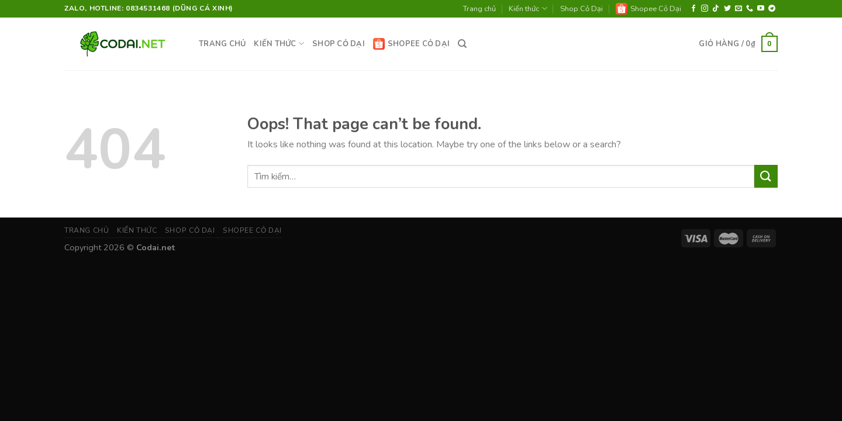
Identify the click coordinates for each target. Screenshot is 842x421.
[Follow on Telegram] (771, 9)
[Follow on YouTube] (760, 9)
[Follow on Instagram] (704, 9)
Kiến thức (528, 8)
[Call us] (749, 9)
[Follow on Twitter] (727, 9)
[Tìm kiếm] (462, 44)
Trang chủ (479, 9)
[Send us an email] (738, 9)
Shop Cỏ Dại (581, 9)
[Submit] (766, 176)
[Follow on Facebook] (693, 9)
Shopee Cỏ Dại (648, 9)
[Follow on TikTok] (715, 9)
